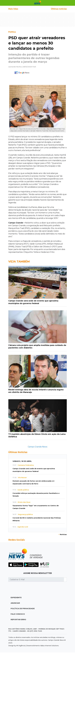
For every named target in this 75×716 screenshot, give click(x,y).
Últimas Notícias (17, 452)
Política (12, 32)
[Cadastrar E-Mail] (36, 579)
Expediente (16, 598)
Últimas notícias (59, 9)
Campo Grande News (37, 447)
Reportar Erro (18, 620)
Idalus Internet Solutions (49, 645)
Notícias (63, 534)
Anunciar (15, 603)
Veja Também (19, 261)
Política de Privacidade (23, 609)
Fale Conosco (18, 614)
